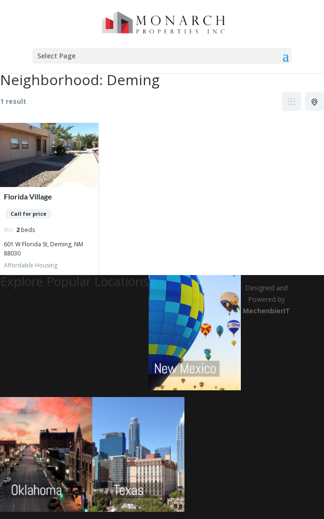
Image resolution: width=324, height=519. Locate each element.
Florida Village (28, 196)
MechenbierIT (266, 310)
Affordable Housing (30, 265)
